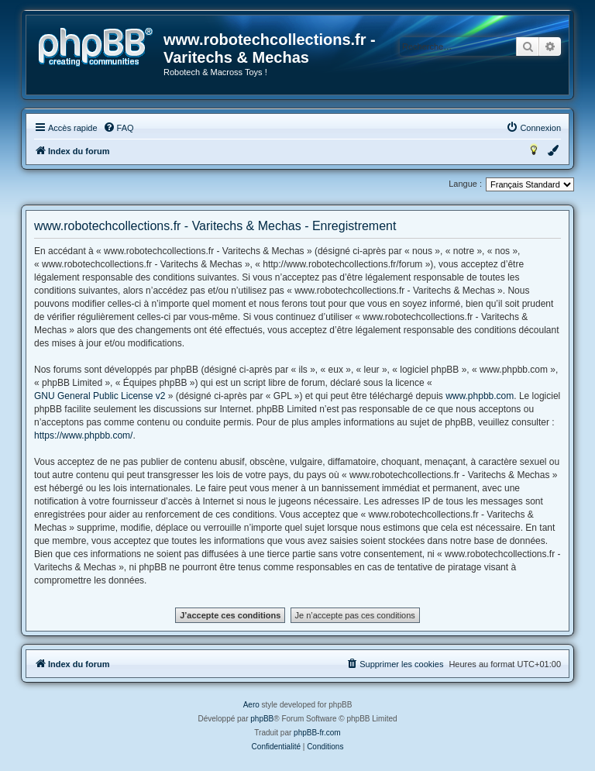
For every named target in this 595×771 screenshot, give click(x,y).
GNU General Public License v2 (99, 396)
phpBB (261, 718)
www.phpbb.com (479, 396)
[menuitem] (118, 128)
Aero (251, 704)
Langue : (465, 183)
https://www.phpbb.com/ (83, 435)
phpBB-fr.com (317, 732)
